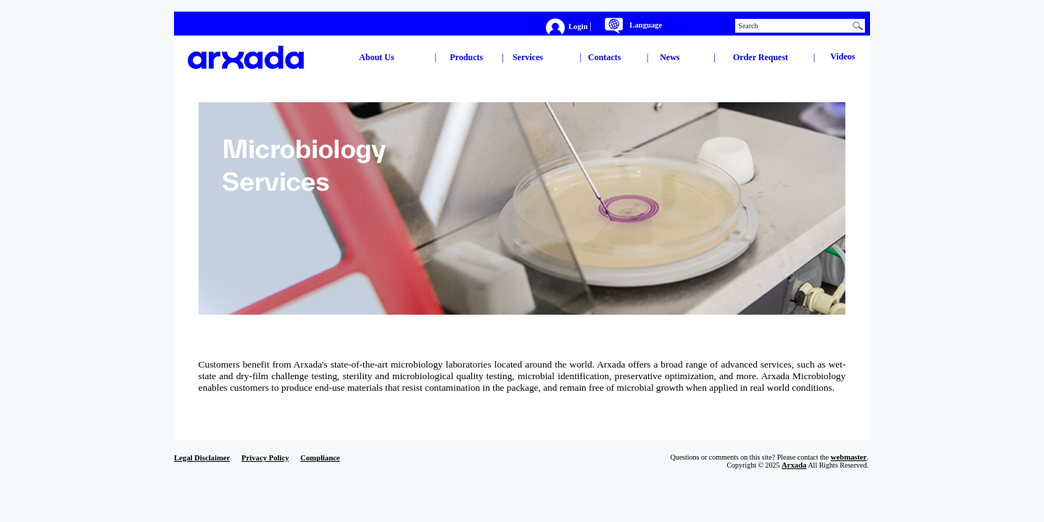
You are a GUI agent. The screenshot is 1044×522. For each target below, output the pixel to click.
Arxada (794, 465)
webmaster (849, 457)
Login (578, 26)
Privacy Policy (265, 458)
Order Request (760, 57)
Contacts (604, 57)
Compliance (319, 458)
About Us (376, 57)
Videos (842, 56)
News (669, 57)
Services (528, 57)
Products (467, 57)
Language (645, 25)
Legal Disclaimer (202, 458)
